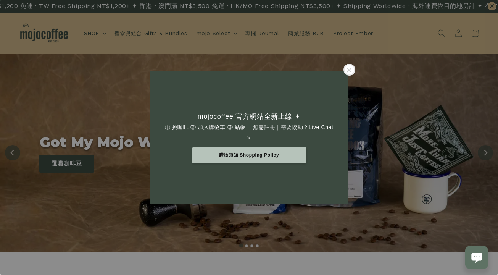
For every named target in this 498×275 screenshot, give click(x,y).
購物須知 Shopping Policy (249, 155)
